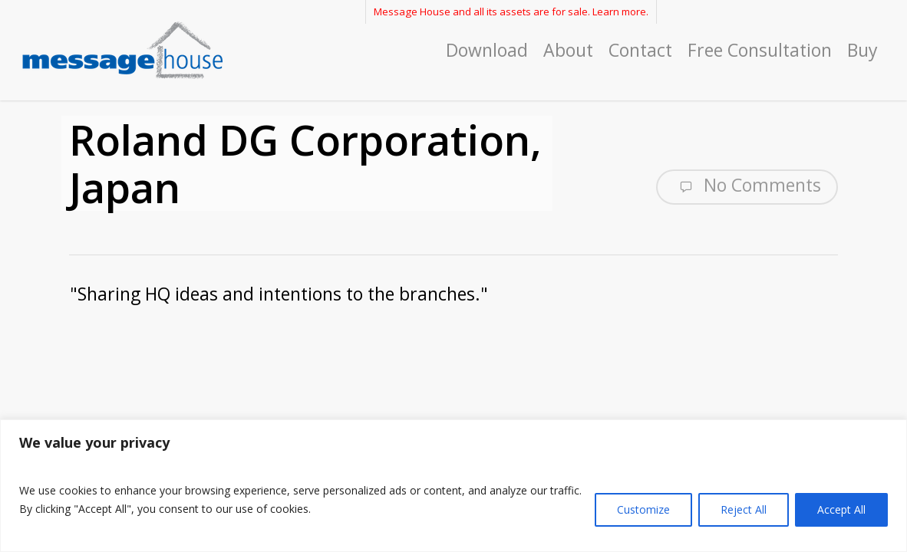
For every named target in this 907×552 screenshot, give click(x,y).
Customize (643, 509)
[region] (453, 485)
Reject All (744, 509)
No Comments (747, 185)
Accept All (841, 509)
